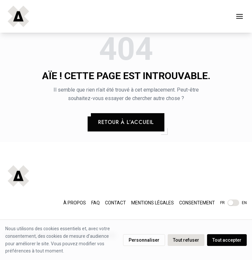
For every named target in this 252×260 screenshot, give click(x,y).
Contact (115, 202)
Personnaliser (144, 240)
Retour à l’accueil (126, 122)
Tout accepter (227, 240)
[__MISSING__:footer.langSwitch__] (233, 202)
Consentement (197, 202)
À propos (74, 202)
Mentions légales (152, 202)
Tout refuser (186, 240)
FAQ (95, 202)
